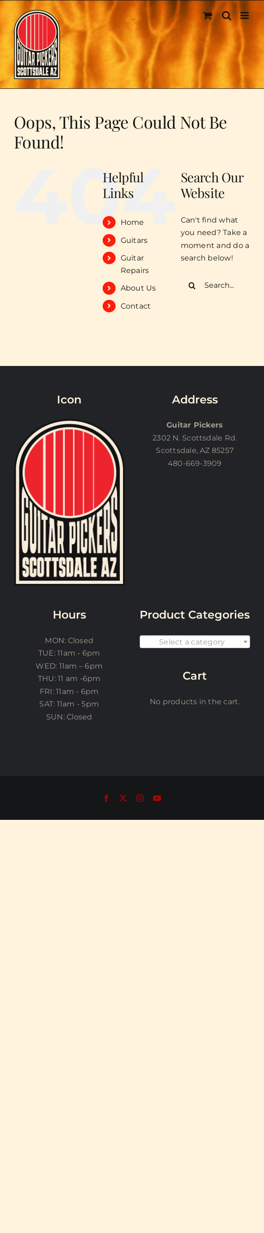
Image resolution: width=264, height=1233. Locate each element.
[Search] (192, 285)
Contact (136, 306)
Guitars (134, 240)
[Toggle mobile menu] (245, 15)
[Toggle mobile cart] (207, 15)
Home (132, 222)
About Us (138, 288)
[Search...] (215, 285)
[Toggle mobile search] (226, 15)
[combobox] (195, 641)
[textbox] (195, 642)
